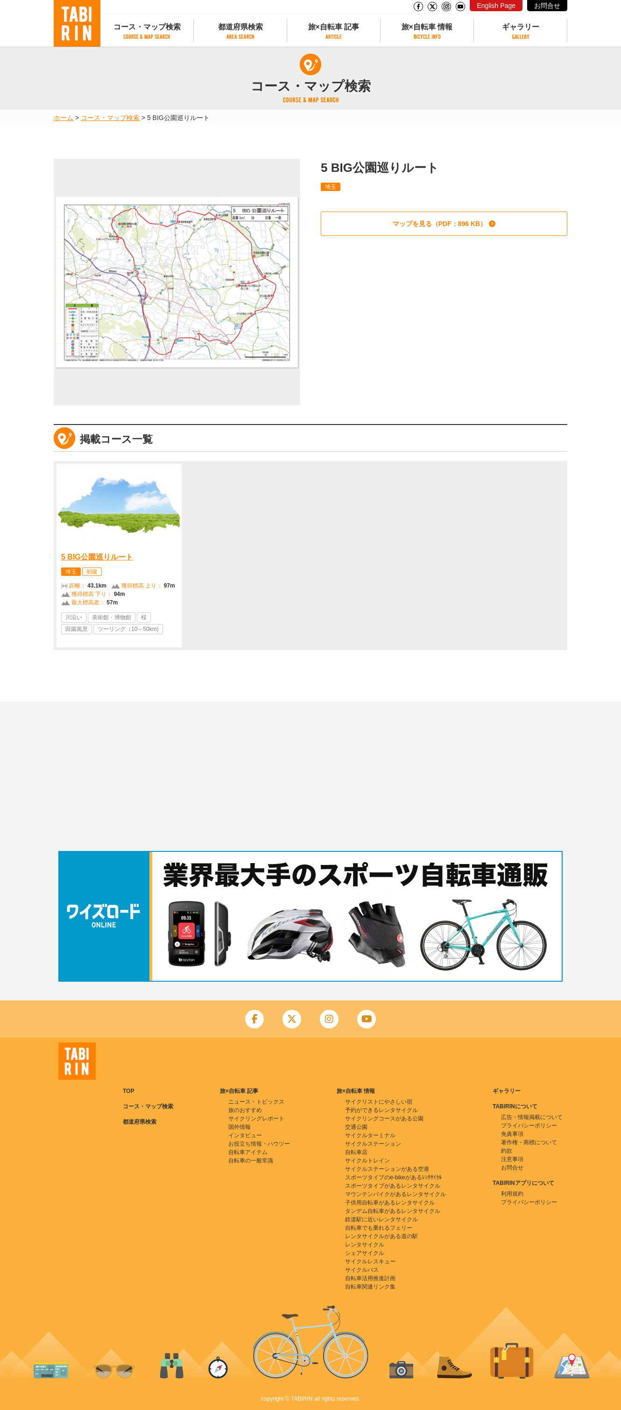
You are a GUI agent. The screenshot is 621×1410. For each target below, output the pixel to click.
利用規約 (512, 1193)
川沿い (73, 617)
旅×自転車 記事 (334, 27)
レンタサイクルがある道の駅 (381, 1236)
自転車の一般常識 (250, 1160)
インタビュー (245, 1135)
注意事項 (512, 1159)
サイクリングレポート (256, 1118)
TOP (128, 1091)
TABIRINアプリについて (523, 1183)
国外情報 (239, 1127)
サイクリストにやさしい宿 (378, 1101)
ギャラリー (520, 27)
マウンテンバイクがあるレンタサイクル (395, 1194)
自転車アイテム (248, 1152)
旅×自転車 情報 (427, 27)
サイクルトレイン (367, 1160)
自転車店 (356, 1152)
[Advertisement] (310, 776)
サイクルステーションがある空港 (387, 1169)
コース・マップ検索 (147, 27)
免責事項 (512, 1134)
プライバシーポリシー (529, 1125)
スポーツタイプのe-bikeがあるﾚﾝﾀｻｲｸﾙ (393, 1177)
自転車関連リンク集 (370, 1286)
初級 (92, 571)
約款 (506, 1151)
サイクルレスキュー (370, 1261)
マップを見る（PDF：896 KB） (440, 223)
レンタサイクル (364, 1244)
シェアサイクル (364, 1253)
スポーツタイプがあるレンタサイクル (392, 1186)
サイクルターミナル (370, 1135)
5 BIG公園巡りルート (97, 557)
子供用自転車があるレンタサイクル (390, 1202)
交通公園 (356, 1127)
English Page (496, 5)
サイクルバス (362, 1270)
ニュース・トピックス (256, 1101)
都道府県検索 (240, 27)
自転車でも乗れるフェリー (378, 1228)
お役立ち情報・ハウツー (259, 1144)
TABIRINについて (515, 1106)
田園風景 (76, 629)
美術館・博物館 (111, 617)
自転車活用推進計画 (370, 1278)
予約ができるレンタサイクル (381, 1110)
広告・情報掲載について (532, 1117)
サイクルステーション (373, 1144)
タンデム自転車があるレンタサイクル (392, 1211)
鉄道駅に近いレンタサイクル (381, 1219)
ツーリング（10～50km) (128, 629)
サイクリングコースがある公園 (384, 1118)
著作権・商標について (529, 1142)
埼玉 (330, 187)
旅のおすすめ (245, 1110)
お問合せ (547, 5)
